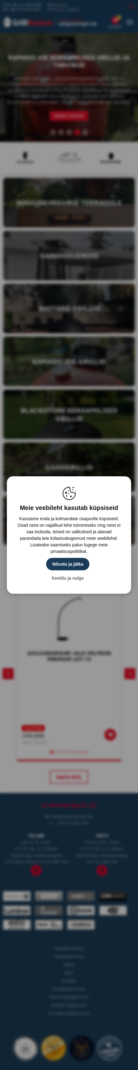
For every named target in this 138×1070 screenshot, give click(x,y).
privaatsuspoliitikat (68, 551)
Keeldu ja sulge (68, 578)
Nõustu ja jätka (67, 564)
